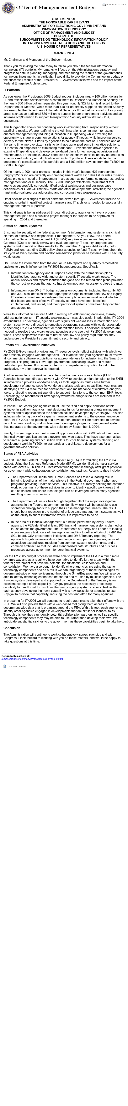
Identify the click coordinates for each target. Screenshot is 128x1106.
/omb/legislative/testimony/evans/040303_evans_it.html (32, 658)
